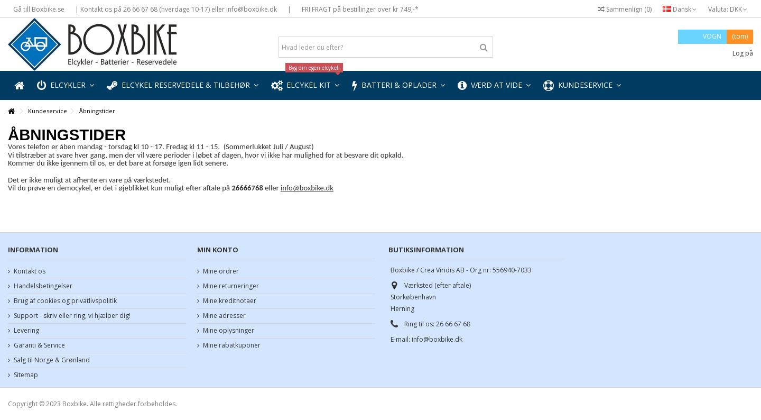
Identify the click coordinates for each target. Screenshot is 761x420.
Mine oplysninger (228, 330)
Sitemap (26, 375)
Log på (742, 53)
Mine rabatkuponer (232, 345)
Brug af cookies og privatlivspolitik (65, 301)
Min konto (217, 249)
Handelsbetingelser (43, 286)
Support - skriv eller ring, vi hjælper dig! (72, 316)
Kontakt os (29, 271)
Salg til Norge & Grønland (52, 360)
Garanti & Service (39, 345)
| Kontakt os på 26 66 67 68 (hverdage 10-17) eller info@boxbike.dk (176, 9)
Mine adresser (224, 316)
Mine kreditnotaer (229, 301)
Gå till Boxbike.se (38, 9)
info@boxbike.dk (307, 188)
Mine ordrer (221, 271)
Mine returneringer (231, 286)
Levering (26, 330)
